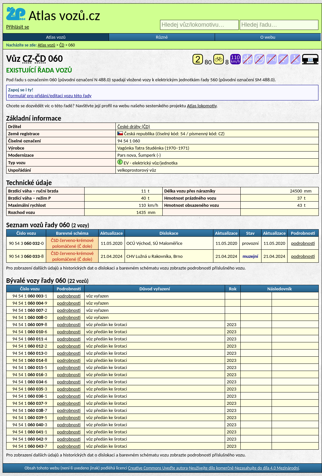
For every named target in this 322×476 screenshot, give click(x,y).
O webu (267, 37)
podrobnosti (303, 243)
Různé (162, 37)
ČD (62, 45)
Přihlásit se (17, 27)
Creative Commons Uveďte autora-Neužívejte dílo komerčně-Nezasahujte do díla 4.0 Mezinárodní (213, 468)
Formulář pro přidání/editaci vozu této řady (49, 96)
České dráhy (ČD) (133, 126)
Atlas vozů (56, 37)
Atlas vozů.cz (64, 15)
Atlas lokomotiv (201, 106)
